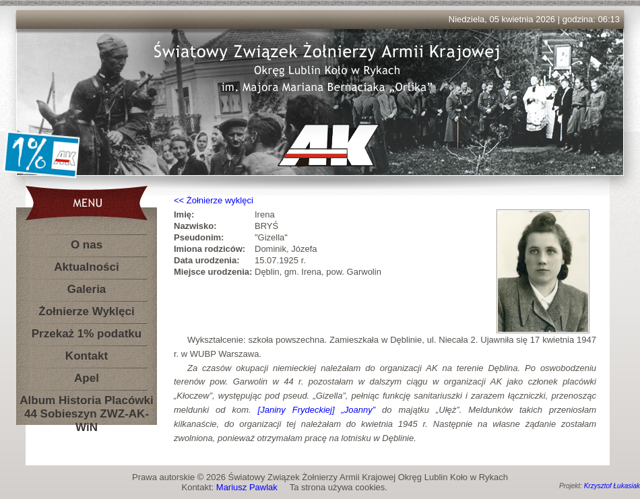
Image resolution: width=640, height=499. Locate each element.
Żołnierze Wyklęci (86, 311)
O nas (86, 244)
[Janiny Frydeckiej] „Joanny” (317, 410)
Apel (86, 378)
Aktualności (86, 267)
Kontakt (86, 356)
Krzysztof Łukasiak (612, 486)
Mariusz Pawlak (247, 487)
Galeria (86, 289)
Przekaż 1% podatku (86, 333)
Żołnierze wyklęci (220, 200)
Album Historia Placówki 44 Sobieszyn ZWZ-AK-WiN (86, 403)
